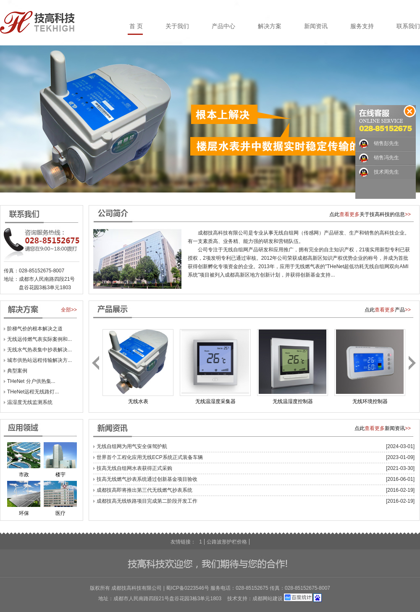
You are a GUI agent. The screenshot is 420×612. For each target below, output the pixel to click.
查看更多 (349, 214)
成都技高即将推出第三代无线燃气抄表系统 (144, 490)
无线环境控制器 (370, 401)
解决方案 (269, 26)
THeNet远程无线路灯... (33, 392)
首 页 (136, 26)
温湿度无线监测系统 (29, 402)
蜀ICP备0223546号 (187, 588)
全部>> (69, 310)
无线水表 (138, 401)
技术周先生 (386, 172)
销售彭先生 (386, 143)
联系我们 (408, 26)
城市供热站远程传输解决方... (39, 360)
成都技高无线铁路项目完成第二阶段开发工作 (147, 501)
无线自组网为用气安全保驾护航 (132, 446)
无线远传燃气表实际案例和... (39, 339)
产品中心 (223, 26)
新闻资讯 (316, 26)
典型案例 (17, 371)
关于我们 (177, 26)
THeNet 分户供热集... (31, 381)
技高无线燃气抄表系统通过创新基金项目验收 (147, 479)
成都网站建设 (267, 598)
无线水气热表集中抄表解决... (39, 350)
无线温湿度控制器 (293, 401)
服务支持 (362, 26)
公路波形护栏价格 (227, 542)
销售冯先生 (386, 158)
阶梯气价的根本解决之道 (35, 329)
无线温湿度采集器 (215, 401)
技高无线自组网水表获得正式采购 (134, 468)
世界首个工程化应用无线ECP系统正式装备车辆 (150, 457)
